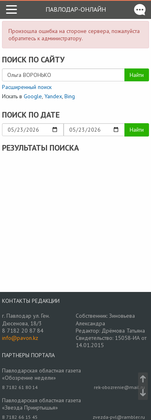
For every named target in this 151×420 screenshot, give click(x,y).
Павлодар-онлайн (76, 9)
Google (33, 96)
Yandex (53, 96)
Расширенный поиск (27, 87)
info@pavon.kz (20, 337)
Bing (69, 96)
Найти (137, 75)
